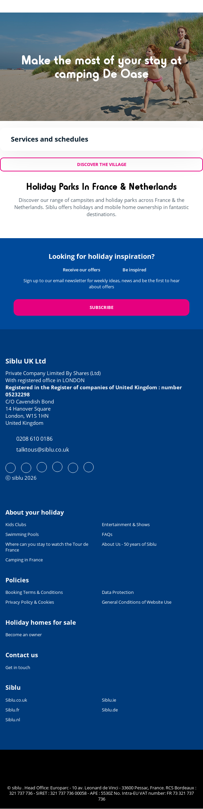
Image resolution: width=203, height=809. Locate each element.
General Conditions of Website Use (136, 602)
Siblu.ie (109, 700)
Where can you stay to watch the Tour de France (46, 547)
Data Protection (118, 592)
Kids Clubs (15, 524)
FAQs (107, 534)
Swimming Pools (22, 534)
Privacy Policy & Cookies (29, 602)
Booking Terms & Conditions (34, 592)
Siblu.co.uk (16, 700)
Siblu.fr (12, 710)
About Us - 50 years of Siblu (129, 544)
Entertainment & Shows (126, 524)
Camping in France (24, 560)
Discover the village (101, 164)
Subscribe (101, 307)
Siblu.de (110, 710)
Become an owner (23, 634)
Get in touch (17, 667)
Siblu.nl (12, 720)
